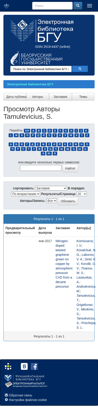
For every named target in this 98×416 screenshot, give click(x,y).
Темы (83, 97)
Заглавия (60, 97)
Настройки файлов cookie (28, 400)
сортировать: (23, 188)
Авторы (37, 97)
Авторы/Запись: (33, 201)
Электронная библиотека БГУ (30, 84)
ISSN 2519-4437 (47, 46)
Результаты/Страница (58, 194)
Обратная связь (20, 395)
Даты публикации (16, 97)
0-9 (27, 130)
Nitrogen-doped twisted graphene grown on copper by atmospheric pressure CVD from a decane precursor (64, 263)
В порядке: (76, 188)
